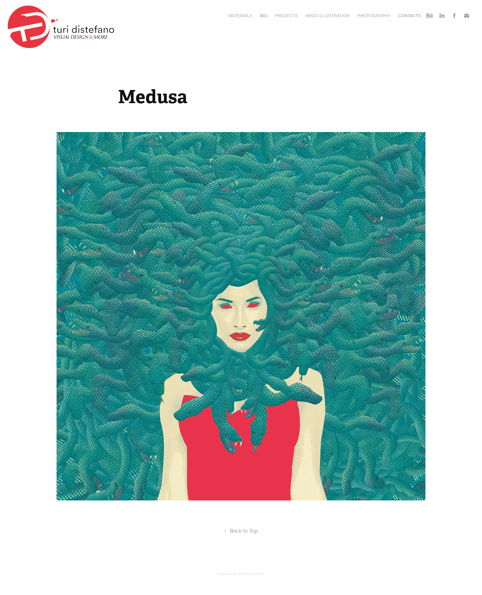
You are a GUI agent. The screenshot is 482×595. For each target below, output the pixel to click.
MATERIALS (240, 15)
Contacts (409, 16)
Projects (286, 15)
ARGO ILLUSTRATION (327, 15)
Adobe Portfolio (251, 573)
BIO (263, 16)
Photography (374, 15)
